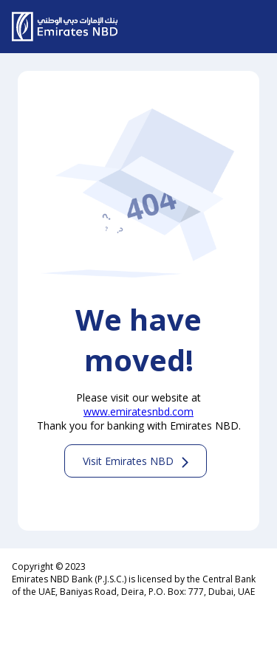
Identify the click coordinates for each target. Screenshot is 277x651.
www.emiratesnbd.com (138, 411)
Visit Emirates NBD (128, 461)
